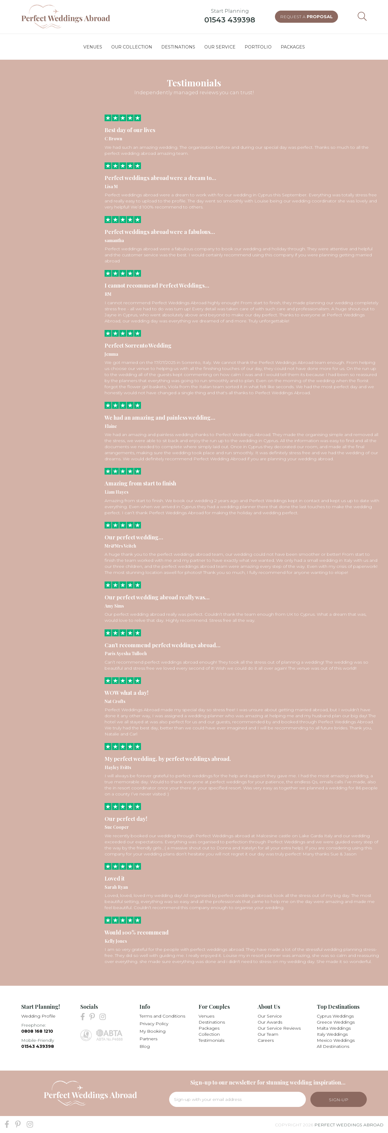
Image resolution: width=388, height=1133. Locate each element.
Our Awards (270, 1022)
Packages (209, 1028)
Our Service (270, 1016)
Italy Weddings (332, 1034)
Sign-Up (338, 1099)
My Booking (152, 1031)
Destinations (212, 1022)
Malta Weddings (334, 1028)
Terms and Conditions (162, 1016)
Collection (209, 1034)
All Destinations (333, 1046)
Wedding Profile (38, 1016)
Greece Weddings (336, 1022)
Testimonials (211, 1040)
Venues (206, 1016)
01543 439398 (229, 19)
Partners (148, 1038)
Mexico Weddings (336, 1040)
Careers (266, 1040)
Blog (144, 1046)
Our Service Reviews (279, 1028)
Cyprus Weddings (335, 1016)
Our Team (268, 1034)
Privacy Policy (153, 1023)
